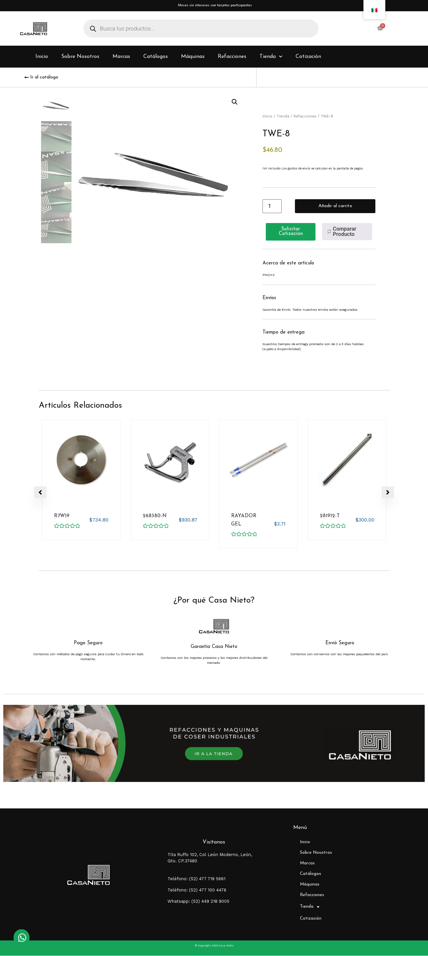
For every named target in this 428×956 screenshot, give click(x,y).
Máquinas (193, 57)
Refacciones (232, 57)
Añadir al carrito (335, 206)
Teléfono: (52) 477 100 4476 (196, 890)
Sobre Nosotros (80, 57)
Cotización (308, 57)
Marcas (121, 57)
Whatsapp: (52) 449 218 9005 (198, 901)
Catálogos (155, 57)
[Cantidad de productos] (272, 207)
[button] (235, 103)
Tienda (271, 57)
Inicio (41, 57)
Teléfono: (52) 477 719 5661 (196, 879)
